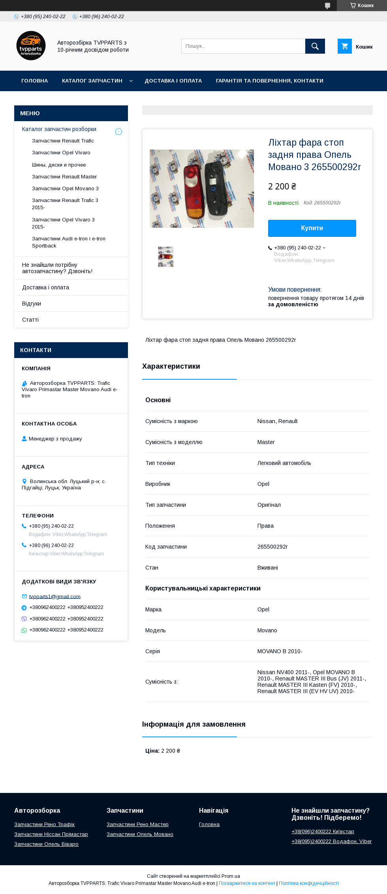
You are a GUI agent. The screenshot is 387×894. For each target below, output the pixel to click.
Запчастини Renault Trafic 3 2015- (65, 203)
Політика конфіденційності (309, 883)
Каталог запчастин (92, 81)
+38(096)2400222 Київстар (322, 831)
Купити (312, 228)
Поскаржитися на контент (247, 883)
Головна (34, 81)
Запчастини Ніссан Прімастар (51, 834)
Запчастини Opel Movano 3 (65, 188)
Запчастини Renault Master (64, 177)
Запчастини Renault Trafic (63, 141)
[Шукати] (315, 46)
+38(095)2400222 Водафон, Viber (331, 841)
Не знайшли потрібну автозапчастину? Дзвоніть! (57, 268)
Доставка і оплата (173, 81)
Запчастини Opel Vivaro (61, 153)
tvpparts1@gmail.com (55, 596)
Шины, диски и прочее (59, 165)
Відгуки (31, 303)
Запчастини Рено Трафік (44, 824)
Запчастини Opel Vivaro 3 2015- (63, 223)
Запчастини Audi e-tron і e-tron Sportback (68, 242)
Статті (30, 320)
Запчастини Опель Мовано (140, 834)
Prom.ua (231, 876)
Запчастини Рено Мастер (138, 824)
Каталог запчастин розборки (59, 129)
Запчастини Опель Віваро (46, 844)
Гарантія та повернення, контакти (269, 81)
